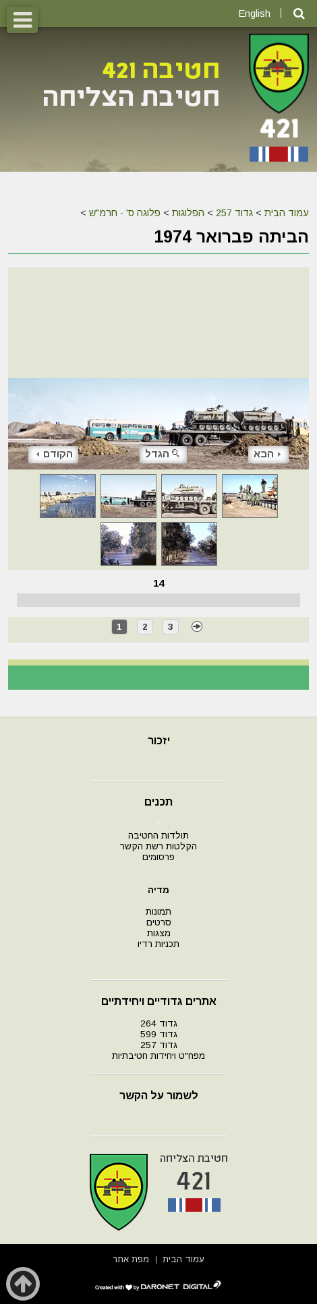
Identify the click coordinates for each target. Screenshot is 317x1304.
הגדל (163, 453)
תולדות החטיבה (158, 835)
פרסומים (158, 857)
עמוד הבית (286, 212)
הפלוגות (188, 212)
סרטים (158, 922)
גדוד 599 (158, 1034)
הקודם (54, 453)
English (254, 13)
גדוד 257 (234, 212)
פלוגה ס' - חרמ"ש (125, 212)
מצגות (159, 933)
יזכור (159, 740)
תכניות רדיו (158, 944)
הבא (267, 453)
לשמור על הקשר (158, 1095)
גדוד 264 (158, 1023)
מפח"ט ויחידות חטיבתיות (158, 1056)
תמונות (158, 912)
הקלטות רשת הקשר (158, 846)
